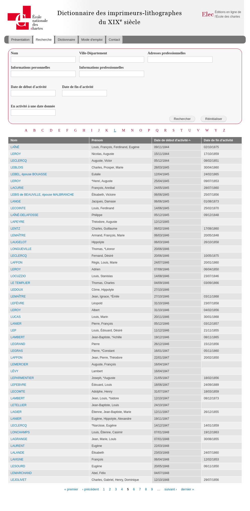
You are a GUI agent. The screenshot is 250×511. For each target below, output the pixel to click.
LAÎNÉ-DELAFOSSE (24, 215)
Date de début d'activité (29, 87)
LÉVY (14, 371)
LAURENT (18, 446)
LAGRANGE (19, 439)
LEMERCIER (19, 364)
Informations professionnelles (101, 67)
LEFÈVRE (17, 303)
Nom (14, 53)
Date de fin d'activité (77, 87)
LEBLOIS (17, 167)
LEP (13, 330)
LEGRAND (18, 344)
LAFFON (16, 262)
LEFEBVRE (18, 385)
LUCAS (16, 317)
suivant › (170, 489)
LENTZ (15, 228)
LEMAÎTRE (18, 235)
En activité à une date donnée (33, 106)
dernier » (187, 489)
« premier (71, 489)
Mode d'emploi (91, 39)
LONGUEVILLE (21, 249)
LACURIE (17, 188)
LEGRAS (17, 351)
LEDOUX (17, 289)
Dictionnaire (66, 39)
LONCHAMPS (20, 432)
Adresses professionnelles (167, 53)
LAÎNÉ (15, 147)
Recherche (44, 39)
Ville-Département (93, 53)
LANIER (16, 323)
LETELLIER (18, 405)
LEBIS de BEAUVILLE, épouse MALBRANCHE (42, 194)
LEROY (16, 154)
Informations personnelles (30, 67)
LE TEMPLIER (20, 283)
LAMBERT (18, 337)
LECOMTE (18, 391)
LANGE (16, 201)
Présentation (20, 39)
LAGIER (16, 412)
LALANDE (17, 452)
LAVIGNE (17, 459)
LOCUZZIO (18, 276)
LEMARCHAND (21, 473)
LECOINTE (18, 208)
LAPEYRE (17, 222)
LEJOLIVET (18, 480)
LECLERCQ (19, 160)
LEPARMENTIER (22, 378)
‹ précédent (90, 489)
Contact (114, 39)
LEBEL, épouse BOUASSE (29, 174)
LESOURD (18, 466)
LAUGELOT (19, 242)
